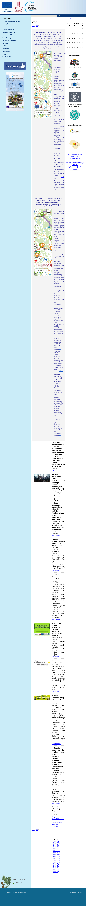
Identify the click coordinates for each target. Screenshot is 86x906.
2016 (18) (56, 860)
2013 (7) (56, 866)
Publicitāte (6, 46)
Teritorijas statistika (9, 40)
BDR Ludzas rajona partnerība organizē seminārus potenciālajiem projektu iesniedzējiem (57, 630)
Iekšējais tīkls (6, 57)
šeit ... (61, 349)
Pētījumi (5, 43)
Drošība (5, 27)
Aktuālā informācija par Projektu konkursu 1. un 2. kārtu (58, 811)
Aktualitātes (6, 18)
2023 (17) (56, 847)
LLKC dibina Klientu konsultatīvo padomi (57, 578)
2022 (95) (56, 849)
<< (67, 23)
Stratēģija (5, 24)
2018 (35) (56, 856)
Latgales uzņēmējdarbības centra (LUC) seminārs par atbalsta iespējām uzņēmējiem (58, 545)
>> (82, 23)
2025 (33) (56, 843)
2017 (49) (56, 858)
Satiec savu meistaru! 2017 (57, 662)
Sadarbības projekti (9, 38)
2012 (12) (56, 868)
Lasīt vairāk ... (56, 535)
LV (76, 19)
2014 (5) (56, 864)
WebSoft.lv (79, 892)
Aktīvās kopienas (8, 29)
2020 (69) (56, 853)
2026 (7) (56, 841)
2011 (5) (56, 870)
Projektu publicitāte (9, 35)
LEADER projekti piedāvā (11, 21)
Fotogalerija (6, 51)
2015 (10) (56, 862)
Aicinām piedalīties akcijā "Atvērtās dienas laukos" (58, 699)
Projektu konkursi (8, 32)
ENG (72, 19)
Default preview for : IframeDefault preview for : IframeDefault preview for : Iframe (43, 84)
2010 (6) (56, 872)
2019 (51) (56, 854)
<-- (33, 26)
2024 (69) (56, 845)
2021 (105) (56, 851)
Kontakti (5, 54)
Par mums (5, 49)
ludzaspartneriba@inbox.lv (21, 884)
